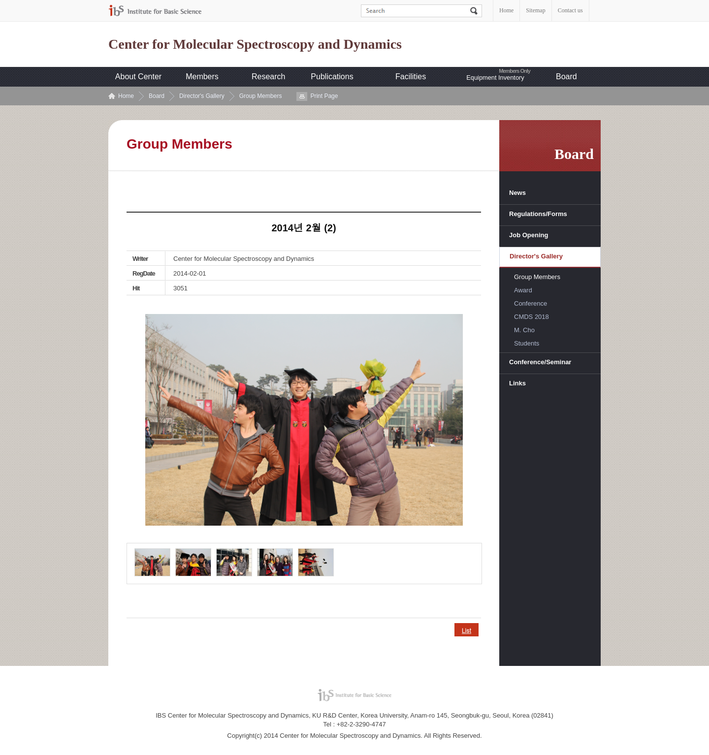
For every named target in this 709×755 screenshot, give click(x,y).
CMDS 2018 (531, 316)
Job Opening (528, 235)
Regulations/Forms (538, 214)
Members (202, 76)
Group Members (260, 96)
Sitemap (535, 10)
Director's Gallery (202, 96)
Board (566, 76)
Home (506, 10)
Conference (530, 303)
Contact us (570, 10)
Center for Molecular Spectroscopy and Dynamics (255, 44)
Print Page (324, 96)
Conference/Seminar (540, 362)
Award (523, 290)
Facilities (410, 76)
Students (526, 343)
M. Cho (524, 330)
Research (268, 76)
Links (517, 383)
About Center (138, 76)
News (517, 192)
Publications (332, 76)
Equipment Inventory (495, 77)
